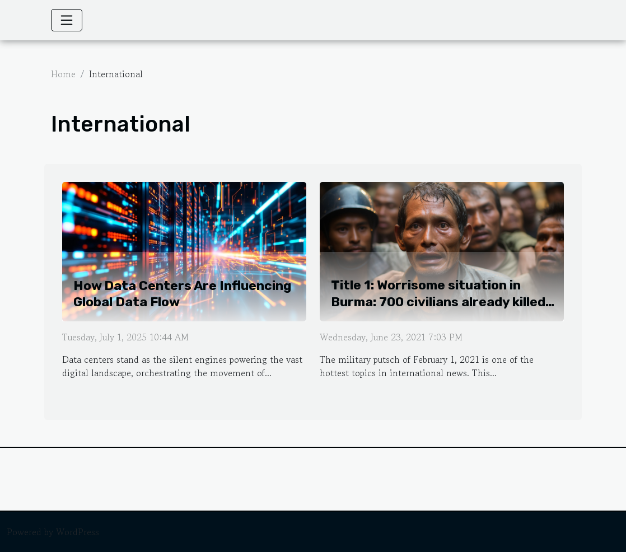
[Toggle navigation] (66, 20)
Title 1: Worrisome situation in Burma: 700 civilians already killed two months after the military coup (444, 301)
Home (63, 74)
